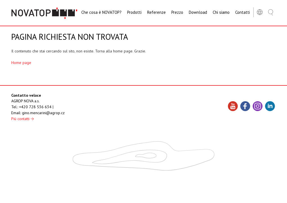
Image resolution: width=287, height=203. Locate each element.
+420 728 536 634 (35, 106)
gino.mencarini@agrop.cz (43, 112)
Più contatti (22, 118)
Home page (21, 62)
